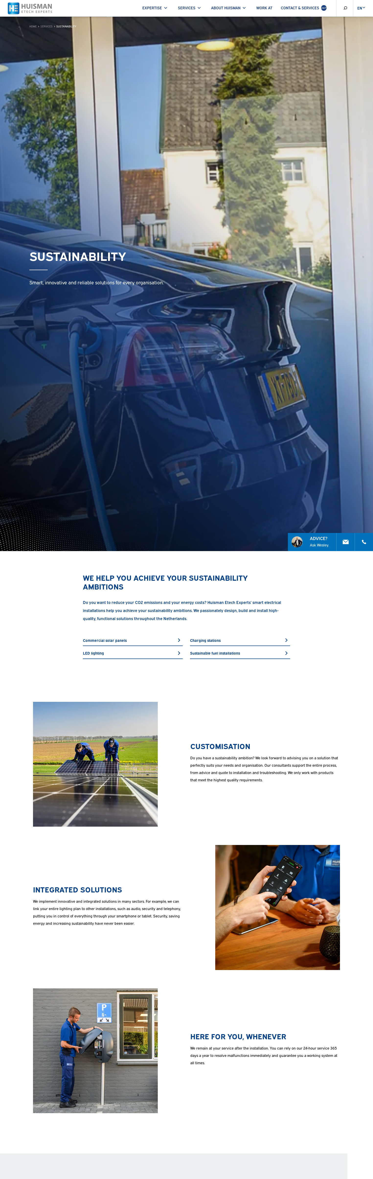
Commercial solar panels (133, 640)
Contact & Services (304, 8)
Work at (264, 7)
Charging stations (240, 640)
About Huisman (229, 7)
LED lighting (133, 652)
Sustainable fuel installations (240, 652)
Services (190, 7)
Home (33, 26)
